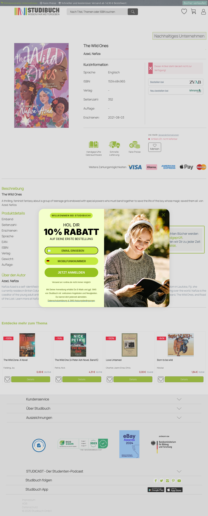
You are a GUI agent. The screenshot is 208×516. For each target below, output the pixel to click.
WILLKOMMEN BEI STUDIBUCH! (71, 215)
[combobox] (50, 261)
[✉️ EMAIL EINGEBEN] (71, 250)
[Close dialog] (163, 215)
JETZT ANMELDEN (71, 272)
